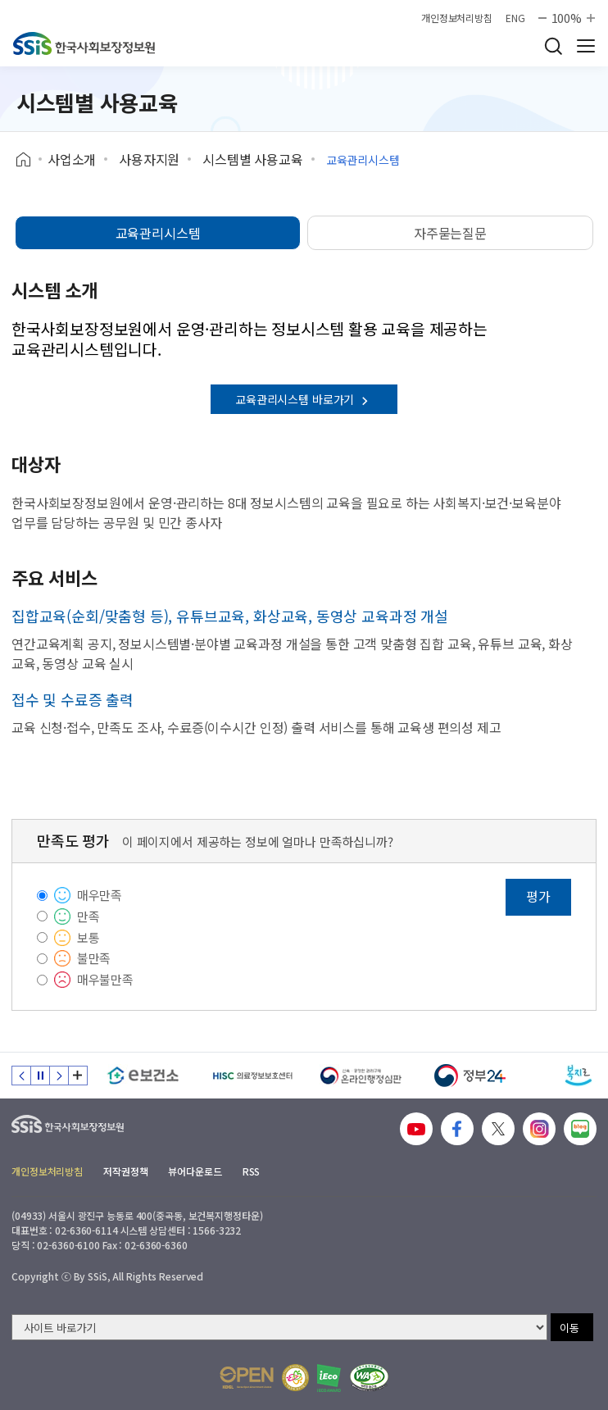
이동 (569, 1327)
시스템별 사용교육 (252, 159)
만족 (88, 916)
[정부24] (469, 1075)
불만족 (94, 958)
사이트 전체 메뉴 (586, 46)
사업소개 (72, 159)
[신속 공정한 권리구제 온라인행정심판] (360, 1075)
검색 (553, 46)
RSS (252, 1171)
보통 (88, 937)
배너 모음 (78, 1075)
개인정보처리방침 (456, 18)
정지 (40, 1075)
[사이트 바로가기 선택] (279, 1327)
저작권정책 (125, 1171)
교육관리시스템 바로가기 (304, 399)
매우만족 (99, 894)
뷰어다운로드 (194, 1171)
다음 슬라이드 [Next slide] (59, 1075)
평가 (538, 896)
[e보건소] (142, 1075)
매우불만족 (105, 979)
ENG (515, 18)
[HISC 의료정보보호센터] (251, 1075)
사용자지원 (149, 159)
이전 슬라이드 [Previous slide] (21, 1075)
